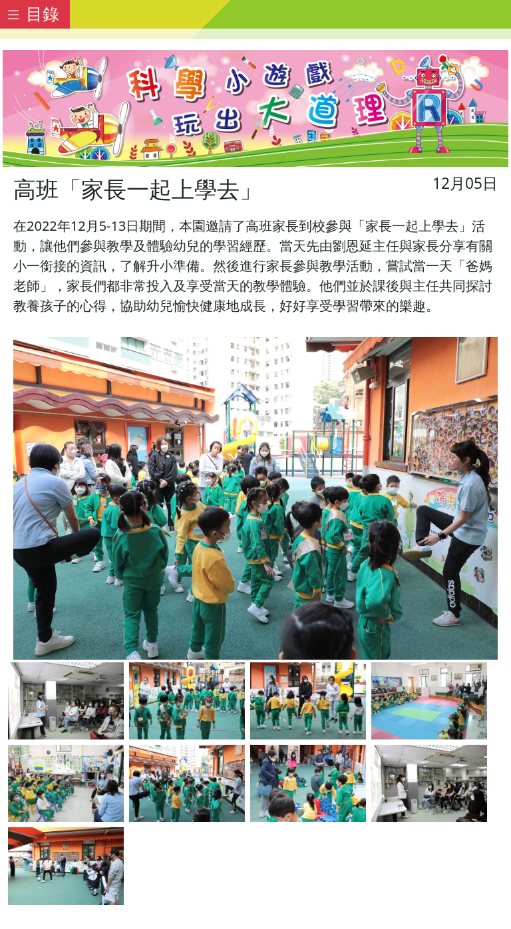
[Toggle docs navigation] (35, 14)
